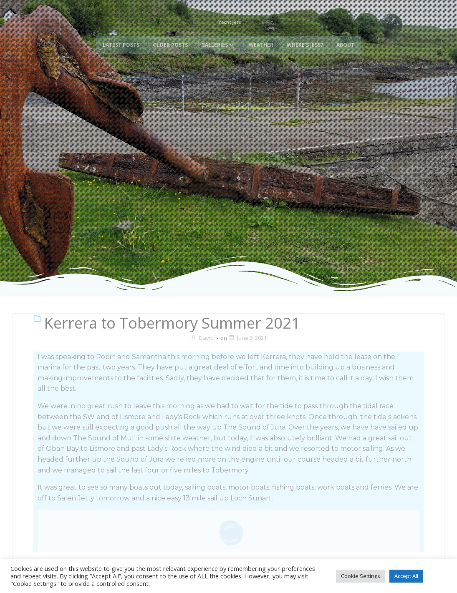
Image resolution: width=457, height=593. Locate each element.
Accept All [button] (406, 576)
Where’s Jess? (305, 51)
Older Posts (170, 51)
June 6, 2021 (247, 338)
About (345, 51)
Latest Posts (121, 51)
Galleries (218, 51)
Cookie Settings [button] (360, 576)
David (202, 338)
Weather (261, 51)
